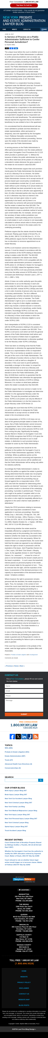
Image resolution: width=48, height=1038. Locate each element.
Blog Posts (24, 1011)
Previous (9, 666)
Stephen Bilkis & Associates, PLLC (29, 1029)
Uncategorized (34, 654)
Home (5, 29)
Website (16, 29)
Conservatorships (13, 768)
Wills (9, 748)
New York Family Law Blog (15, 807)
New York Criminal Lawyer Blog (17, 824)
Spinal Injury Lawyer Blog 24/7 (17, 828)
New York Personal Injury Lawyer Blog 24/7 (21, 820)
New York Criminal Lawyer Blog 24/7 (19, 803)
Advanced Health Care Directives (19, 764)
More (44, 29)
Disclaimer (24, 993)
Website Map (24, 1005)
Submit (24, 714)
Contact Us (30, 29)
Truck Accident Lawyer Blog (16, 832)
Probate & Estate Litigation (19, 654)
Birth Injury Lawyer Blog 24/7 (16, 791)
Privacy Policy (24, 987)
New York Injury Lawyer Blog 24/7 (18, 815)
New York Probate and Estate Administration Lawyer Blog (24, 20)
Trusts (9, 760)
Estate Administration (15, 756)
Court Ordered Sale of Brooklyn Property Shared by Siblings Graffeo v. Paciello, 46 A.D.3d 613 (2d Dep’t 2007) (24, 846)
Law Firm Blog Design (23, 1035)
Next (22, 666)
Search (40, 780)
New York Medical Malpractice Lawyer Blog (21, 811)
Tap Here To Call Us (24, 5)
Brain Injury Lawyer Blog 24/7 (16, 795)
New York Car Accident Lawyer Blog (19, 799)
